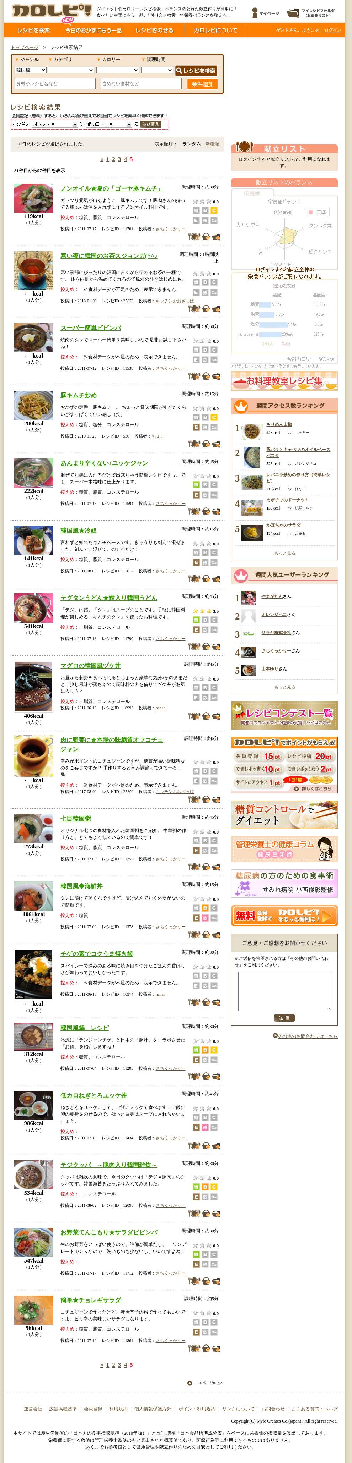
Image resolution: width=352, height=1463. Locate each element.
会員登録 (93, 1409)
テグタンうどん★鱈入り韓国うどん (108, 597)
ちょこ (158, 436)
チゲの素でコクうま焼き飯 (96, 953)
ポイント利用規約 (196, 1409)
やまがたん (272, 596)
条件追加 (202, 84)
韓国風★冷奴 (78, 530)
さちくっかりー (171, 229)
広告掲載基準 (63, 1409)
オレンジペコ (274, 614)
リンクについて (238, 1409)
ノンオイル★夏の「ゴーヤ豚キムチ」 (111, 188)
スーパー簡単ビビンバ (90, 327)
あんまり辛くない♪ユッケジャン (104, 463)
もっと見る (284, 553)
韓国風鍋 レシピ (84, 1028)
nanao (161, 708)
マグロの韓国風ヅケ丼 (90, 665)
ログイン (332, 30)
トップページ (24, 47)
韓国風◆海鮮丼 (81, 886)
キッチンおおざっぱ (175, 301)
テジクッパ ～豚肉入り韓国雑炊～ (108, 1164)
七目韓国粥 (75, 818)
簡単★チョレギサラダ (90, 1300)
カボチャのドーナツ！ (287, 500)
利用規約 (118, 1409)
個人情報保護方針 (152, 1409)
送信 (284, 1025)
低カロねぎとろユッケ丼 (93, 1095)
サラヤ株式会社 (276, 633)
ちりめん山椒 (279, 424)
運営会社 (33, 1409)
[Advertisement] (284, 89)
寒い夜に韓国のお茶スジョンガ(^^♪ (109, 255)
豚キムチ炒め (78, 395)
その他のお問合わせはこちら (305, 1043)
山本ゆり (269, 669)
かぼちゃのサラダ (283, 525)
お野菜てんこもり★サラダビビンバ (108, 1232)
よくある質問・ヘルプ (315, 1409)
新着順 (212, 144)
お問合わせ (273, 1409)
